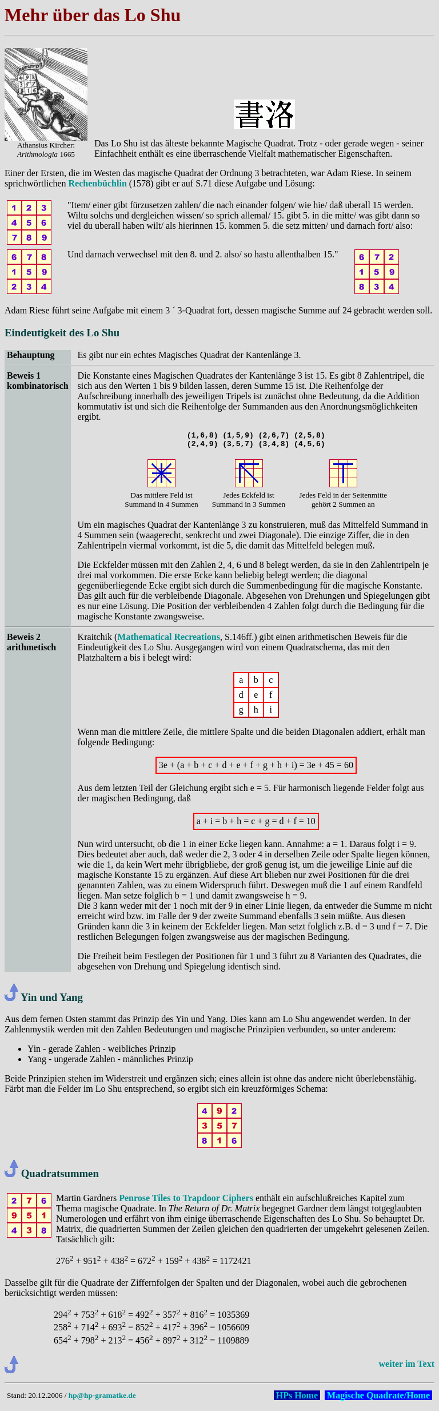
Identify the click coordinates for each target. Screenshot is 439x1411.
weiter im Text (406, 1367)
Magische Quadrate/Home (378, 1399)
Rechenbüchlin (98, 183)
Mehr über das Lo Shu (93, 15)
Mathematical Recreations (168, 640)
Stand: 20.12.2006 (34, 1398)
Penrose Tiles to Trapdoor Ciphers (186, 1201)
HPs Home (297, 1399)
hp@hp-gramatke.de (102, 1398)
